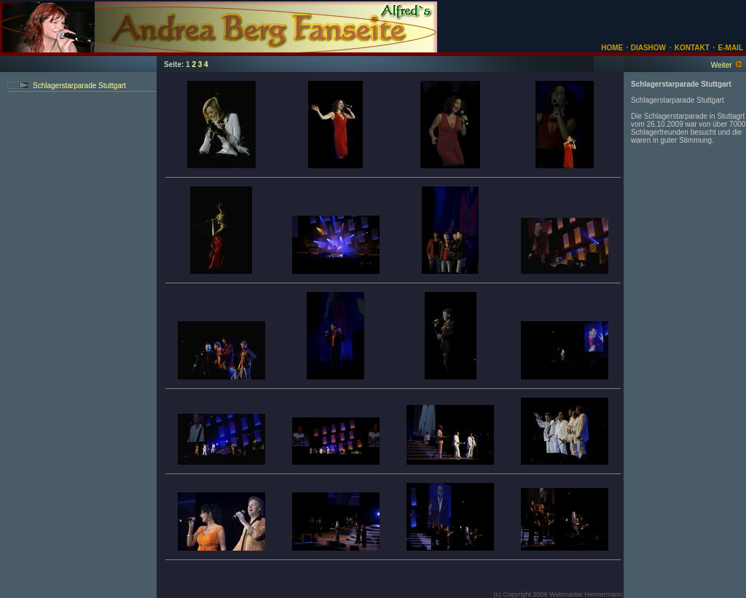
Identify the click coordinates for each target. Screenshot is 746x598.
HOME (612, 48)
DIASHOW (647, 48)
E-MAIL (730, 48)
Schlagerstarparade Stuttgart (79, 86)
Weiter (721, 65)
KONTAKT (692, 48)
